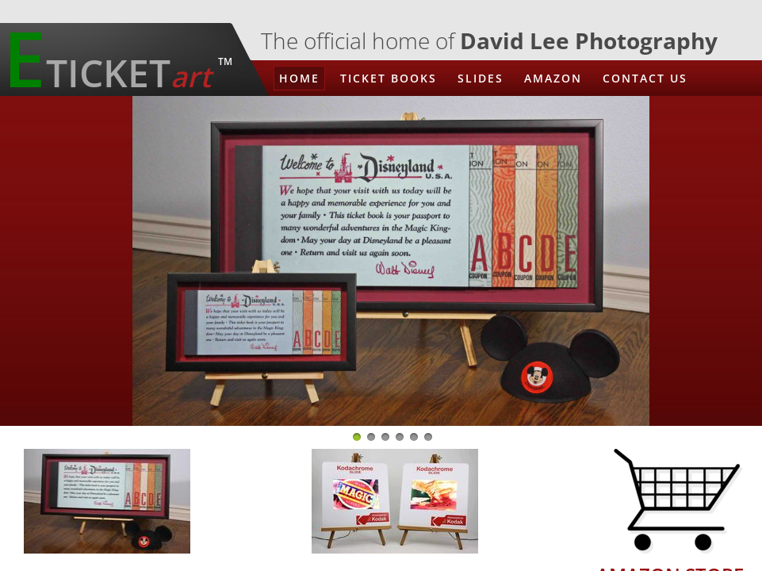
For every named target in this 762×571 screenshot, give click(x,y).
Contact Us (645, 78)
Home (299, 78)
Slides (481, 78)
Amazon (553, 78)
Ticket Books (388, 78)
